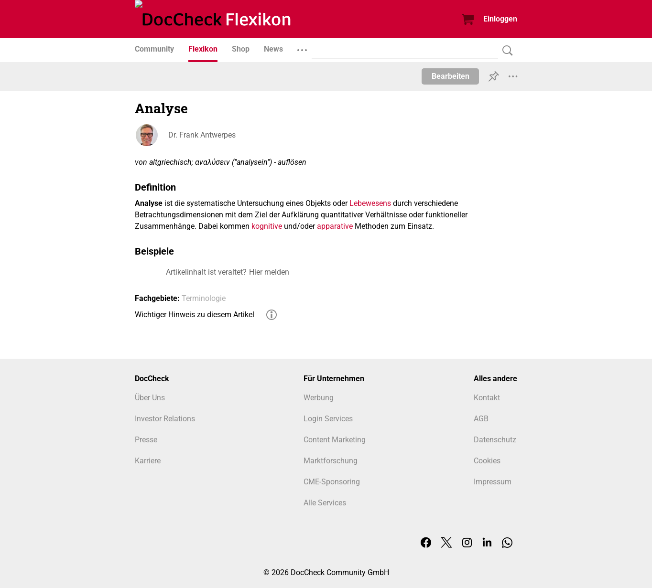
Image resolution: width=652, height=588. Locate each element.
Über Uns (150, 397)
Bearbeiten (450, 76)
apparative (335, 226)
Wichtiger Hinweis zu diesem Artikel (194, 314)
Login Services (328, 418)
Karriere (148, 460)
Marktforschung (331, 460)
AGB (481, 418)
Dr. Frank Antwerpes (202, 134)
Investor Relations (165, 418)
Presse (146, 439)
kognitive (266, 226)
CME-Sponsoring (332, 481)
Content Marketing (335, 439)
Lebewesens (370, 203)
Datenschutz (495, 439)
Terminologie (204, 298)
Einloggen (500, 18)
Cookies (487, 460)
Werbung (319, 397)
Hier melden (269, 272)
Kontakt (487, 397)
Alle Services (325, 502)
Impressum (492, 481)
